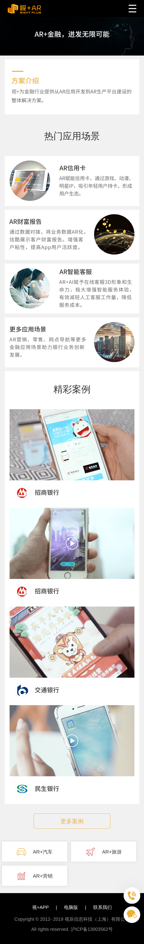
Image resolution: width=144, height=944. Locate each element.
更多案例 (72, 821)
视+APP (40, 907)
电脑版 (71, 907)
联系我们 (102, 907)
